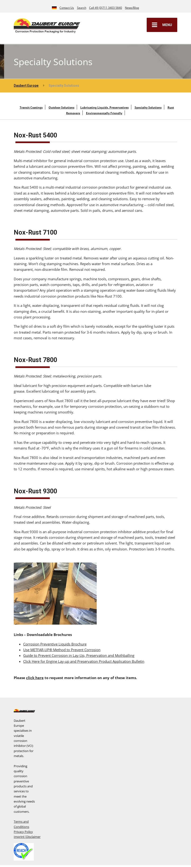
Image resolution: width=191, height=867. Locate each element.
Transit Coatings (31, 107)
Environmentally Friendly (104, 113)
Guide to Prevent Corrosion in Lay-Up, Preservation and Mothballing (78, 655)
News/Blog (132, 8)
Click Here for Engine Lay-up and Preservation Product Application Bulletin (83, 661)
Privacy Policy (23, 832)
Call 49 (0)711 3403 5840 (105, 8)
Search (81, 8)
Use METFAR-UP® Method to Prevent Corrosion (61, 649)
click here (35, 677)
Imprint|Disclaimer (27, 837)
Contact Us (66, 8)
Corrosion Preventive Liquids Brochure (54, 644)
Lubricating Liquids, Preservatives (104, 107)
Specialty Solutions (148, 107)
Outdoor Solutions (61, 107)
